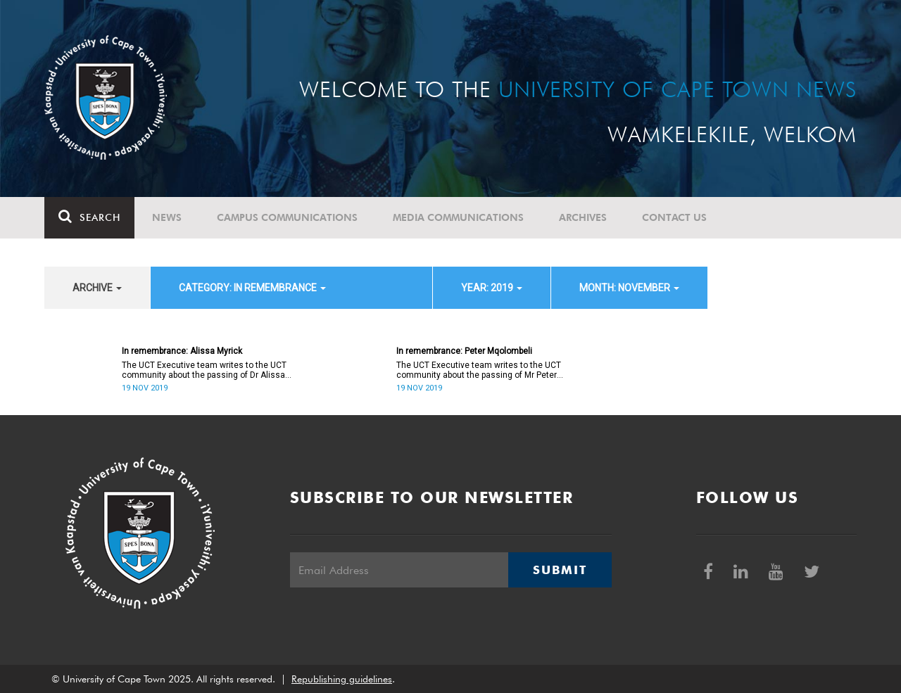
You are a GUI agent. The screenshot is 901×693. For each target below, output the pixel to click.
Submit (559, 570)
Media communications (458, 217)
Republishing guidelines (341, 679)
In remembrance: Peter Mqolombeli (464, 351)
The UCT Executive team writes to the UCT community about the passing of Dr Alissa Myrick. (204, 370)
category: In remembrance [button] (252, 287)
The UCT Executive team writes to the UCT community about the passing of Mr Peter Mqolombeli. (478, 370)
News (167, 217)
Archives (583, 217)
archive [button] (97, 287)
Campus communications (287, 217)
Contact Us (674, 217)
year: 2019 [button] (491, 287)
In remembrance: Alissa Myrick (182, 351)
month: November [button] (629, 287)
